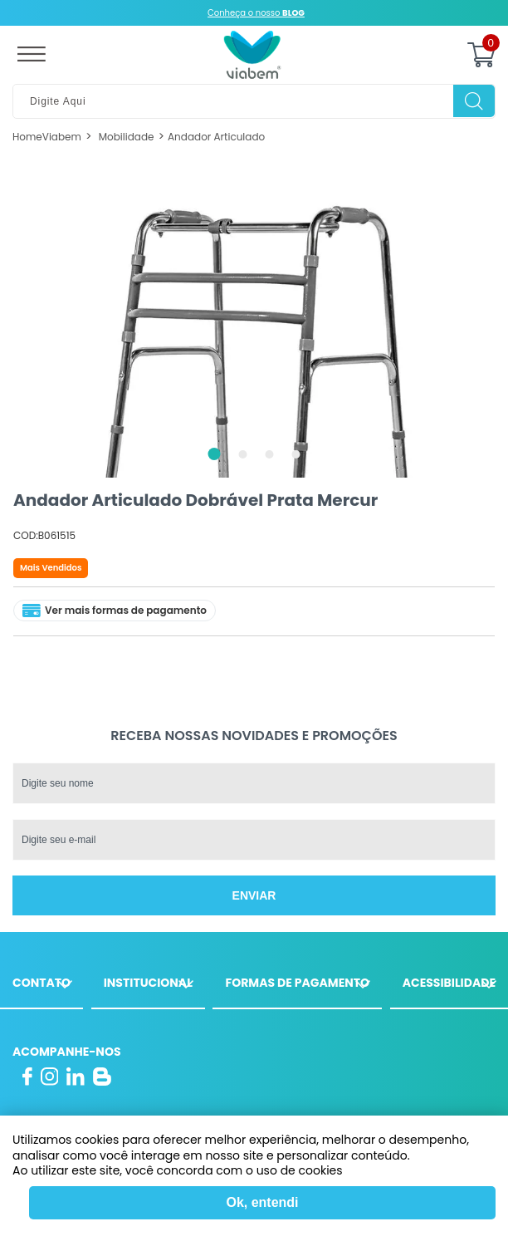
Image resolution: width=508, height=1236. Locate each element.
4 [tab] (296, 454)
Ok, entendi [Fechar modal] (262, 1202)
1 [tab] (214, 454)
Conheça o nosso (256, 13)
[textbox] (254, 101)
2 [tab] (243, 454)
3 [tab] (270, 454)
